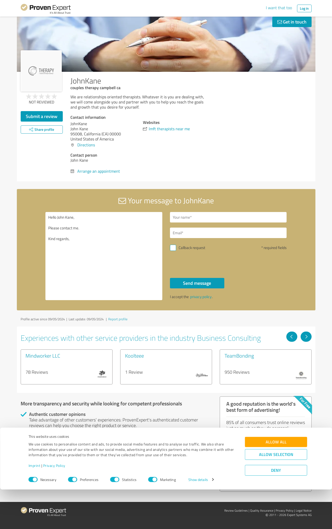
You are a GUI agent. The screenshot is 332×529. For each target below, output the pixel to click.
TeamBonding (239, 355)
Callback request (192, 247)
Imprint (35, 505)
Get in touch (291, 21)
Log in (304, 8)
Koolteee (134, 355)
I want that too (279, 7)
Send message (197, 283)
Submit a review (41, 116)
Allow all (276, 482)
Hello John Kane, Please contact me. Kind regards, (103, 256)
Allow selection (276, 494)
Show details (198, 519)
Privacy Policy (54, 505)
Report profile (118, 319)
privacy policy (201, 296)
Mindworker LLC (43, 355)
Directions (86, 145)
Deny (276, 510)
